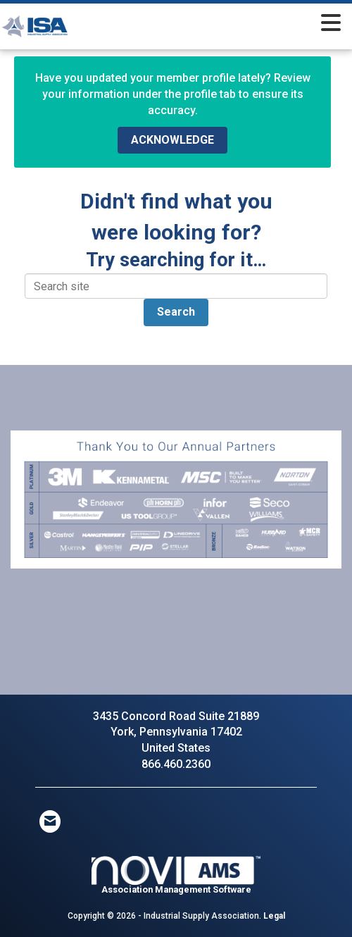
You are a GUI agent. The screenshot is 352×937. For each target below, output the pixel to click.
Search (176, 311)
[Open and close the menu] (223, 24)
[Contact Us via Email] (50, 821)
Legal (274, 916)
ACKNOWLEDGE (172, 140)
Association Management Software (176, 875)
